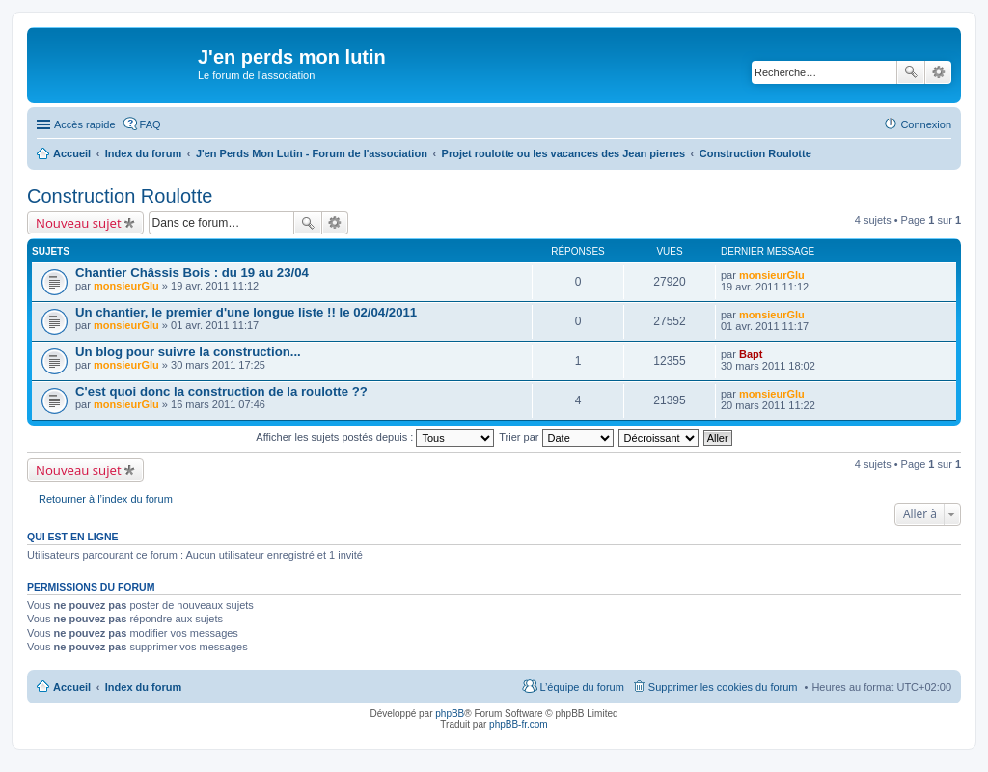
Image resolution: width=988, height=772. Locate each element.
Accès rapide (85, 124)
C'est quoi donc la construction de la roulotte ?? (221, 391)
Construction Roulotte (119, 196)
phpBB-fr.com (518, 724)
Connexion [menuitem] (925, 124)
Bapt (750, 354)
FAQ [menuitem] (150, 124)
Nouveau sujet (79, 223)
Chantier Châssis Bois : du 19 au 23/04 (192, 272)
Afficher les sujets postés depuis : (375, 437)
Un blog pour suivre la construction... (188, 352)
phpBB (449, 713)
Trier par (556, 437)
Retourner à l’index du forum (106, 499)
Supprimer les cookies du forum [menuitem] (723, 687)
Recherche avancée (938, 72)
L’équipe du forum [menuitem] (581, 687)
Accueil (72, 687)
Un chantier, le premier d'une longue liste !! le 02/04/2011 (246, 312)
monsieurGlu (126, 285)
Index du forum (143, 687)
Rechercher (910, 72)
